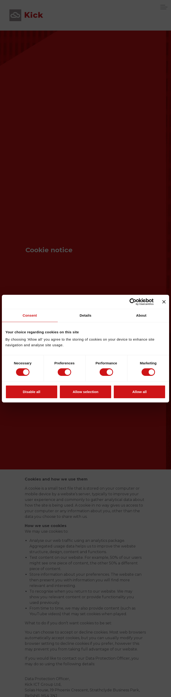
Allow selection (85, 392)
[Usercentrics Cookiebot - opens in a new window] (133, 301)
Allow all (139, 392)
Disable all (31, 392)
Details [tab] (85, 315)
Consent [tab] (30, 315)
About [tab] (141, 315)
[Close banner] (164, 301)
